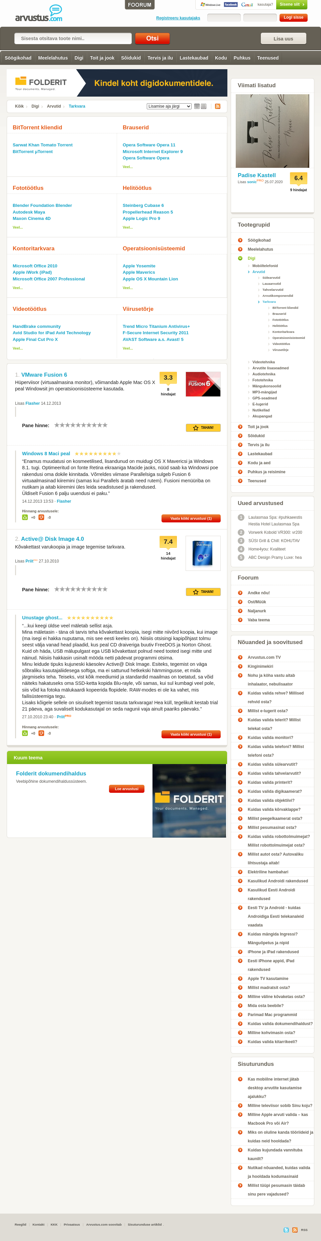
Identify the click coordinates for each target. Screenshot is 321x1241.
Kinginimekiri (260, 666)
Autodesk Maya (29, 212)
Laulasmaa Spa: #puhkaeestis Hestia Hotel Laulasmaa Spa (270, 520)
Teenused (268, 57)
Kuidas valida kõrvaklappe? (274, 809)
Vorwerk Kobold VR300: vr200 (270, 532)
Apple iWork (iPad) (32, 272)
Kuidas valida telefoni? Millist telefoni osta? (276, 751)
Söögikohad (18, 57)
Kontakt (38, 1224)
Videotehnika (263, 362)
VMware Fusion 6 (44, 375)
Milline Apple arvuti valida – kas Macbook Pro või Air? (278, 1119)
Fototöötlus (28, 188)
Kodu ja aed (259, 463)
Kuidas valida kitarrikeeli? (272, 1041)
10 (105, 424)
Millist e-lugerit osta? (268, 711)
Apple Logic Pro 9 (141, 218)
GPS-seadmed (264, 398)
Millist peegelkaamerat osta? (275, 818)
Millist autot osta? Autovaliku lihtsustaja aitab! (275, 858)
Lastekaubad (194, 57)
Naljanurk (257, 611)
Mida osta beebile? (266, 1005)
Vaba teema (259, 620)
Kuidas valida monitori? (270, 737)
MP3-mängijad (264, 392)
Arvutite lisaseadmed (270, 368)
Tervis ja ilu (160, 57)
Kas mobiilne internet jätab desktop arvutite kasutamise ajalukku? (275, 1088)
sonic (251, 182)
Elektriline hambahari (268, 872)
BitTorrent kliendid (37, 127)
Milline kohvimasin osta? (271, 1032)
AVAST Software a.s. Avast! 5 (153, 339)
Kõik (19, 106)
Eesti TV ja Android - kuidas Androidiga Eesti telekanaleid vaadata (276, 916)
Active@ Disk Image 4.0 (52, 539)
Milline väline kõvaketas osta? (276, 996)
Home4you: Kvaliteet (262, 549)
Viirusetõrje (138, 309)
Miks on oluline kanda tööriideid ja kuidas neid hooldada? (280, 1136)
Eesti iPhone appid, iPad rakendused (271, 965)
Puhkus (242, 57)
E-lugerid (260, 404)
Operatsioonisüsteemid (154, 248)
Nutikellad (261, 410)
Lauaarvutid (271, 283)
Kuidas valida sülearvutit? (273, 764)
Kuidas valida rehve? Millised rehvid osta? (276, 697)
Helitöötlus (137, 188)
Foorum (248, 578)
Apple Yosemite (139, 265)
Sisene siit (278, 4)
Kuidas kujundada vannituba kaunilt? (275, 1154)
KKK (54, 1224)
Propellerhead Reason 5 (148, 212)
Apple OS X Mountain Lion (150, 278)
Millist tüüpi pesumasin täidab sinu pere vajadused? (276, 1190)
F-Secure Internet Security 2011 (156, 332)
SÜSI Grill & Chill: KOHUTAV (269, 540)
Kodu (221, 57)
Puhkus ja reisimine (267, 472)
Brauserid (136, 127)
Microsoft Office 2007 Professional (49, 278)
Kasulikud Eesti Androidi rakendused (271, 894)
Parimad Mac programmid (272, 1014)
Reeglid (20, 1224)
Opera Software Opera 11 (149, 144)
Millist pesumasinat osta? (272, 827)
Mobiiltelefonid (265, 266)
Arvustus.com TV (264, 657)
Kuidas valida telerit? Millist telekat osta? (274, 724)
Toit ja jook (102, 57)
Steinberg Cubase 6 (143, 205)
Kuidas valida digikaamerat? (275, 791)
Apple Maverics (139, 272)
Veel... (128, 167)
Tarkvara (77, 106)
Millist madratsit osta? (269, 987)
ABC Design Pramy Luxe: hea (270, 557)
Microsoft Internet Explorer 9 (153, 151)
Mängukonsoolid (266, 386)
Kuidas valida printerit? (270, 782)
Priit (29, 561)
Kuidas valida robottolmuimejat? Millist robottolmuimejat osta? (279, 841)
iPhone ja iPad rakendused (273, 952)
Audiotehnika (263, 374)
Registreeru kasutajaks (178, 18)
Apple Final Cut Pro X (35, 339)
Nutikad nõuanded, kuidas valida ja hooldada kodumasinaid (279, 1172)
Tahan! (203, 428)
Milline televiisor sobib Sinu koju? (280, 1105)
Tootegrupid (254, 225)
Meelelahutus (53, 57)
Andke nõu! (259, 593)
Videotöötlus (29, 309)
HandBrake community (37, 326)
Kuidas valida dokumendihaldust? (280, 1023)
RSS (215, 106)
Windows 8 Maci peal (46, 453)
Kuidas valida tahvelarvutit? (274, 773)
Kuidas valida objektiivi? (271, 800)
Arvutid (54, 106)
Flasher (32, 403)
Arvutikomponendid (277, 295)
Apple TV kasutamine (268, 978)
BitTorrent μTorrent (33, 151)
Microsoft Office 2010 (35, 265)
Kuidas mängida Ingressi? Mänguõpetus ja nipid (273, 938)
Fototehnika (262, 380)
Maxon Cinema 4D (32, 218)
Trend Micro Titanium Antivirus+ (156, 326)
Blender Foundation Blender (42, 205)
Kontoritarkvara (34, 248)
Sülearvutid (271, 277)
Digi (79, 57)
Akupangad (262, 416)
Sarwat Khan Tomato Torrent (43, 144)
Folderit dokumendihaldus (51, 773)
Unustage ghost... (42, 617)
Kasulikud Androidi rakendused (278, 881)
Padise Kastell (257, 175)
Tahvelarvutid (272, 289)
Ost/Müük (257, 602)
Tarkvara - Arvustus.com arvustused (43, 13)
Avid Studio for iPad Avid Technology (52, 332)
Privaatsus (72, 1224)
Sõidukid (131, 57)
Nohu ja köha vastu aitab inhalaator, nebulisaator (271, 680)
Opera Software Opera (146, 157)
